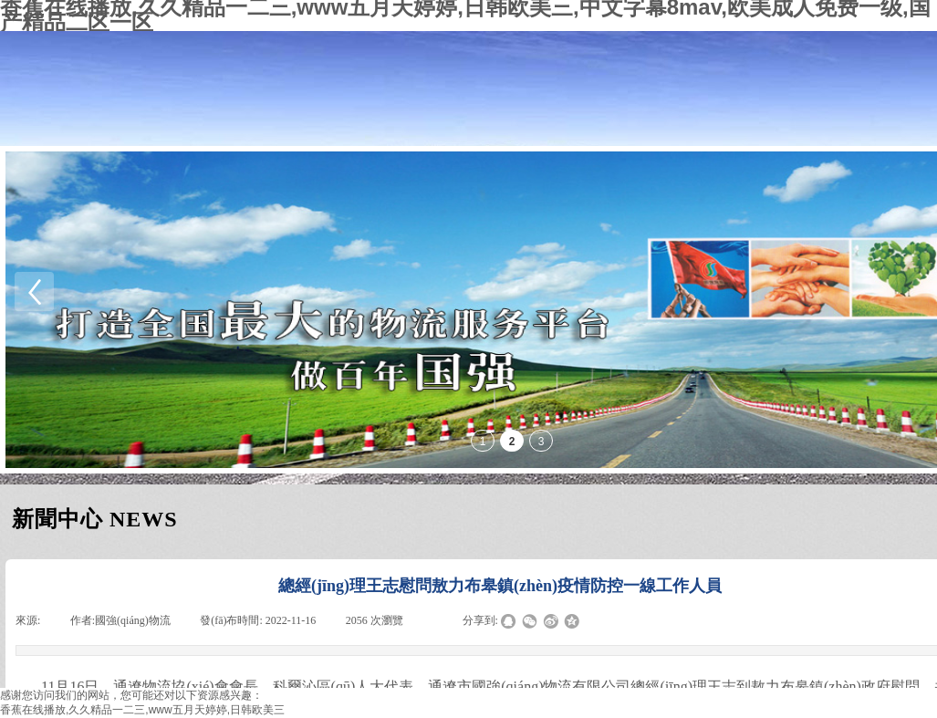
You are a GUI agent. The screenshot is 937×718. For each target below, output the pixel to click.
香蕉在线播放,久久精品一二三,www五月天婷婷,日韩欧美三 (142, 709)
